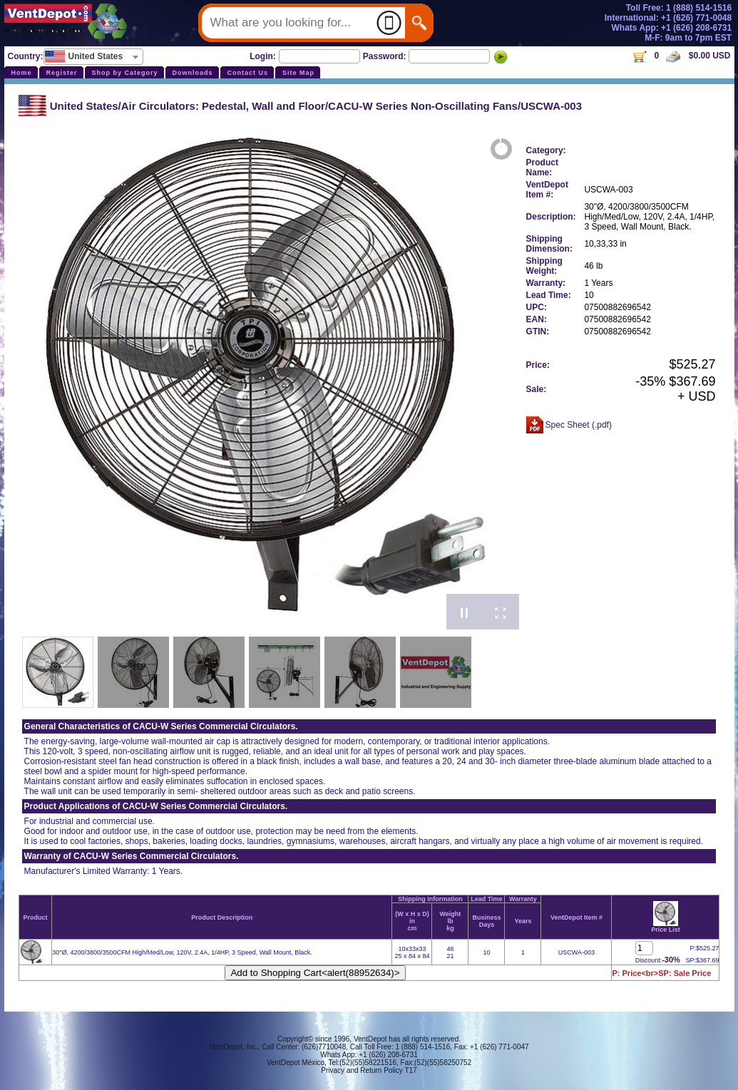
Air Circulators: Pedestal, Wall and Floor (223, 106)
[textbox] (93, 56)
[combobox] (93, 56)
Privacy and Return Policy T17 (368, 1070)
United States (84, 106)
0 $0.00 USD (680, 56)
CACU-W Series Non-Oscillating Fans (423, 106)
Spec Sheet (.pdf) (578, 425)
